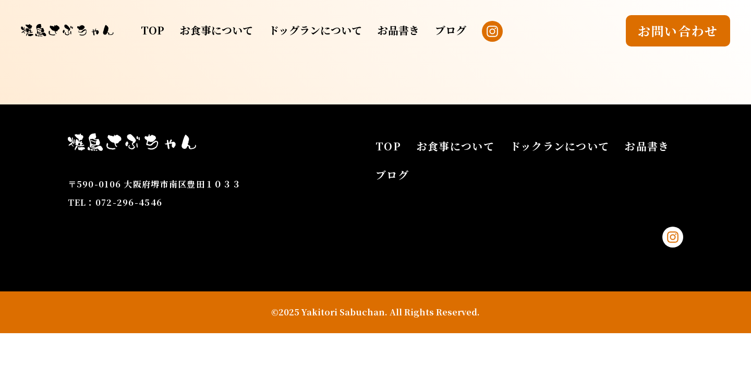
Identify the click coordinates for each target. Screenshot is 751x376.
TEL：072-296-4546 (115, 202)
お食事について (216, 30)
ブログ (450, 30)
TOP (152, 30)
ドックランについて (560, 146)
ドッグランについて (315, 30)
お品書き (398, 30)
